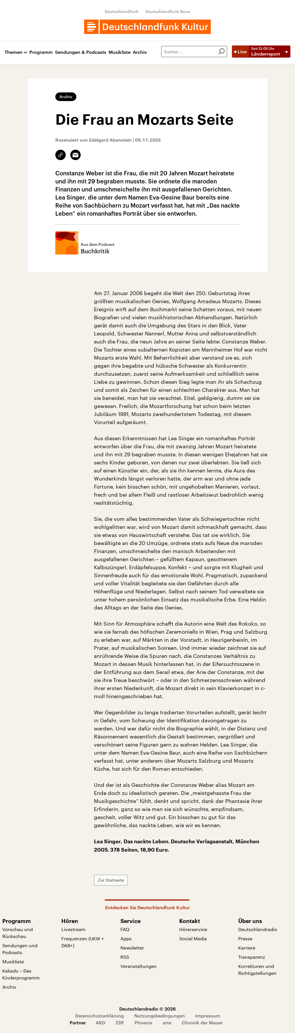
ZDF (120, 1022)
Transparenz (251, 957)
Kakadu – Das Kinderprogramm (21, 974)
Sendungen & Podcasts (80, 52)
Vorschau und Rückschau (17, 932)
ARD (100, 1022)
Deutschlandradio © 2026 (147, 1008)
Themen (13, 52)
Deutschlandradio (257, 929)
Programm (41, 52)
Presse (245, 938)
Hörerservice (193, 929)
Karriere (246, 947)
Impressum (207, 1015)
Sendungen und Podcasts (19, 949)
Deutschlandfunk (122, 11)
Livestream (73, 929)
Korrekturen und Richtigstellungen (257, 969)
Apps (126, 938)
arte (167, 1022)
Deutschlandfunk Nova (167, 11)
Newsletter (132, 947)
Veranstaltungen (138, 966)
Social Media (193, 938)
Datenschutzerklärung (99, 1015)
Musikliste (120, 52)
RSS (124, 957)
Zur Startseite (111, 880)
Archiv (140, 52)
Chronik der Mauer (202, 1022)
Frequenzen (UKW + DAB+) (82, 942)
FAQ (124, 929)
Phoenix (143, 1022)
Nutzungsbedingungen (159, 1015)
